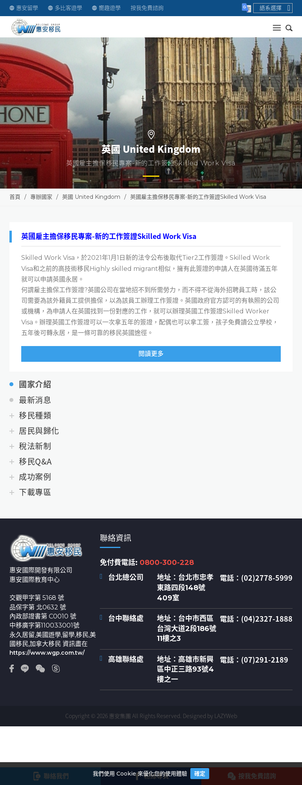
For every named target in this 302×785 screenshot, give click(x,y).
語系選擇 (275, 8)
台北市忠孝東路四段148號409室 (185, 587)
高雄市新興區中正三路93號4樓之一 (185, 669)
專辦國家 (41, 196)
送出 (272, 26)
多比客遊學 (65, 8)
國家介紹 (35, 384)
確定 (199, 773)
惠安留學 (23, 8)
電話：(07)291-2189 (254, 660)
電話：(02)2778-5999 (256, 578)
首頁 (14, 196)
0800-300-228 (167, 562)
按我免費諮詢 (147, 8)
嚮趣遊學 (106, 8)
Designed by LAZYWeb (210, 716)
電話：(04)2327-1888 (256, 619)
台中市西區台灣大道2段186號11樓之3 (186, 628)
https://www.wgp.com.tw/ (47, 652)
